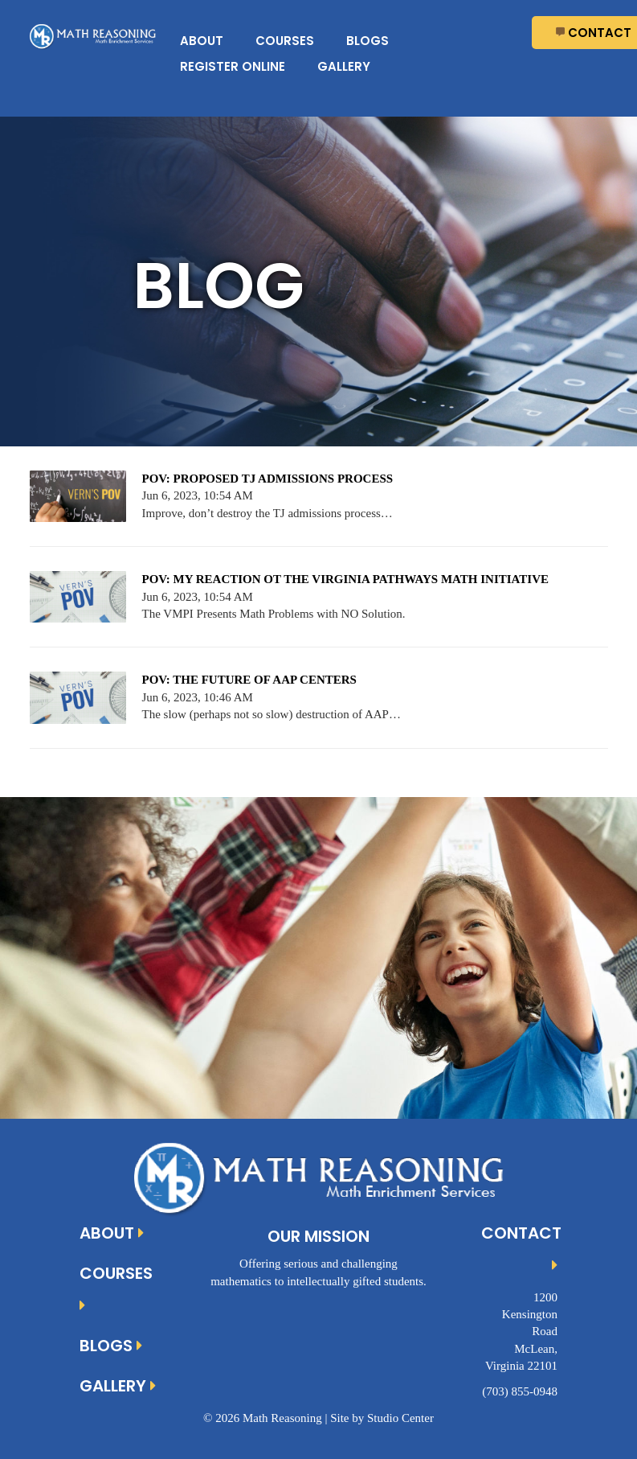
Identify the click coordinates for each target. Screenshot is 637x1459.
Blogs (367, 40)
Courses (284, 40)
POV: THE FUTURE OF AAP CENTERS (249, 679)
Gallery (343, 66)
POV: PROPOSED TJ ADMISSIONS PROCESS (268, 478)
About (201, 40)
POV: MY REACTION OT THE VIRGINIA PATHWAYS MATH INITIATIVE (345, 579)
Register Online (232, 66)
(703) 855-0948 (519, 1391)
